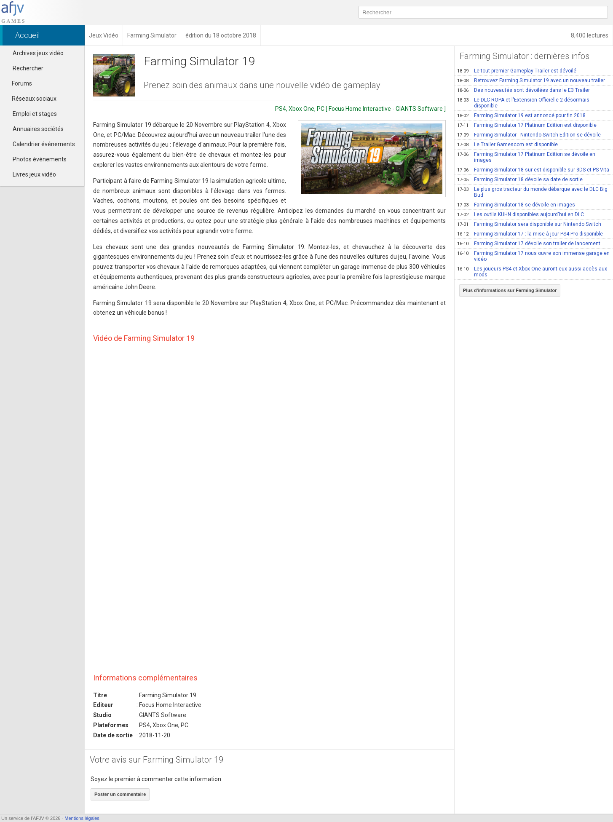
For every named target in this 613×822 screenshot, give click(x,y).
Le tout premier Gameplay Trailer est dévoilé (516, 71)
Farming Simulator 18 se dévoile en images (516, 205)
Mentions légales (81, 818)
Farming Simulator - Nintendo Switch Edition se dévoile (529, 135)
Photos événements (40, 159)
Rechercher (28, 68)
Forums (18, 83)
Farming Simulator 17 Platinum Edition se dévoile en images (526, 157)
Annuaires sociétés (38, 129)
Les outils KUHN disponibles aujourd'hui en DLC (520, 214)
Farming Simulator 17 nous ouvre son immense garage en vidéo (533, 256)
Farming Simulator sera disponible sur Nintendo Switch (529, 224)
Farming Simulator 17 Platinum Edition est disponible (527, 125)
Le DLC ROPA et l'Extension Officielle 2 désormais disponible (523, 103)
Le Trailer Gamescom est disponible (507, 144)
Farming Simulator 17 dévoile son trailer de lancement (528, 243)
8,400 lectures (589, 35)
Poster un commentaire (120, 794)
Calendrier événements (44, 144)
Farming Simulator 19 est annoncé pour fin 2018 (521, 115)
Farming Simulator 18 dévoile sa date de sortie (520, 179)
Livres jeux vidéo (34, 174)
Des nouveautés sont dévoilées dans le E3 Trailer (523, 90)
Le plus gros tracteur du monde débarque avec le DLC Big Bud (532, 192)
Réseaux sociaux (30, 98)
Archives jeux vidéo (38, 53)
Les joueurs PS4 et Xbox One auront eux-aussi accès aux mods (532, 272)
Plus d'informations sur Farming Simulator (510, 290)
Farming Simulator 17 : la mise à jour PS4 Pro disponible (530, 234)
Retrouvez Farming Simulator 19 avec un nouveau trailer (531, 80)
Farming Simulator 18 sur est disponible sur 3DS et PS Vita (533, 170)
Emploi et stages (35, 113)
